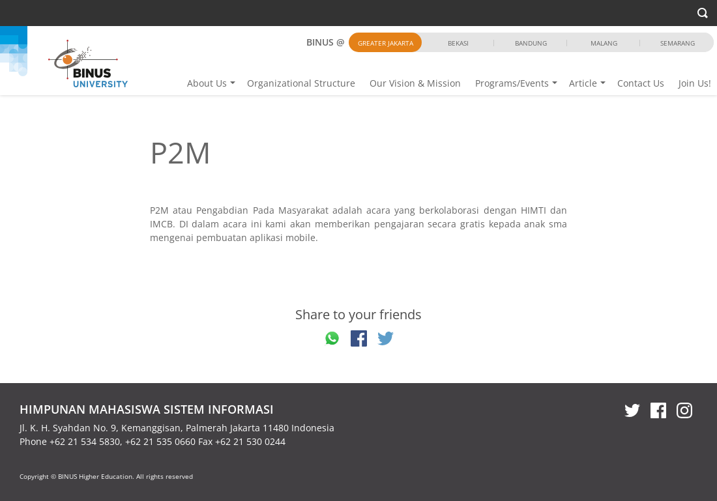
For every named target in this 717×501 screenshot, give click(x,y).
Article (583, 83)
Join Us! (695, 83)
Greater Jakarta (385, 43)
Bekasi (458, 43)
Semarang (677, 43)
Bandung (531, 43)
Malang (604, 43)
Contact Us (640, 83)
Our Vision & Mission (415, 83)
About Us (207, 83)
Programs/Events (512, 83)
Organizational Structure (301, 83)
